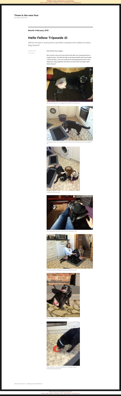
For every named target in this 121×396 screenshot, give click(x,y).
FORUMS (56, 2)
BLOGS (51, 2)
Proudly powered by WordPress (34, 383)
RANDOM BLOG (77, 2)
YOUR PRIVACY (68, 2)
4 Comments (31, 53)
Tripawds (70, 391)
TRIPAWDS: (50, 1)
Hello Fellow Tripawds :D (47, 38)
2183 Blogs (71, 1)
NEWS (46, 2)
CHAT (61, 2)
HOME (41, 2)
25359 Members (62, 1)
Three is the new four (26, 15)
